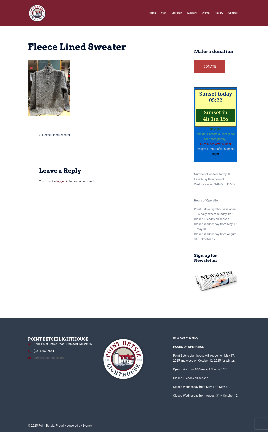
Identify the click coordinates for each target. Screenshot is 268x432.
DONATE (209, 66)
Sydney (87, 425)
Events (206, 12)
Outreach (176, 12)
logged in (62, 181)
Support (192, 12)
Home (152, 12)
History (219, 12)
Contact (232, 12)
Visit (163, 12)
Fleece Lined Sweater (56, 135)
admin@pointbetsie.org (49, 358)
